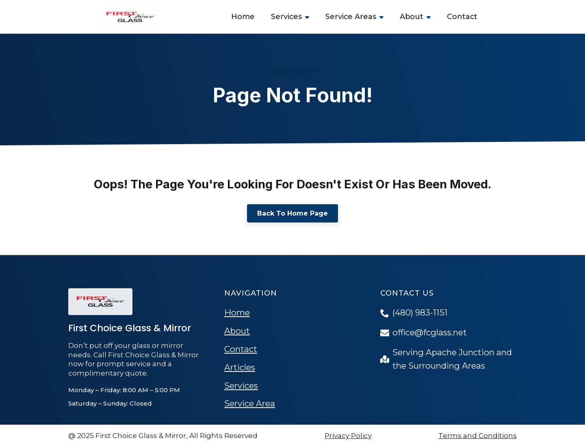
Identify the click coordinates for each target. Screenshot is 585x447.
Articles (239, 367)
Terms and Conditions (477, 436)
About (411, 16)
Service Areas (350, 16)
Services (286, 16)
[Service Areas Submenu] (384, 17)
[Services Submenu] (309, 17)
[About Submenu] (431, 17)
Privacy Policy (348, 436)
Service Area (249, 403)
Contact (462, 16)
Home (243, 16)
